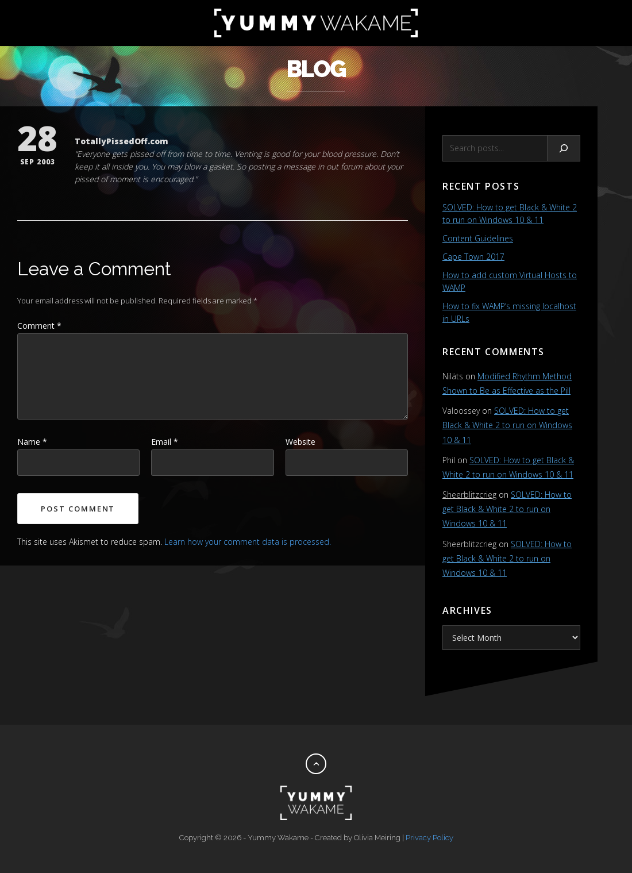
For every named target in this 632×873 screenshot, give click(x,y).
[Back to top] (316, 763)
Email (164, 441)
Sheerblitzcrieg (469, 494)
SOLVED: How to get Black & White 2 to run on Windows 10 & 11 (507, 425)
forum (351, 166)
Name (32, 441)
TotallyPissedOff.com (121, 141)
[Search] (564, 148)
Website (300, 441)
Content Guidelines (477, 238)
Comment (39, 325)
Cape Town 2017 (473, 256)
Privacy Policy (429, 837)
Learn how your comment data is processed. (247, 541)
